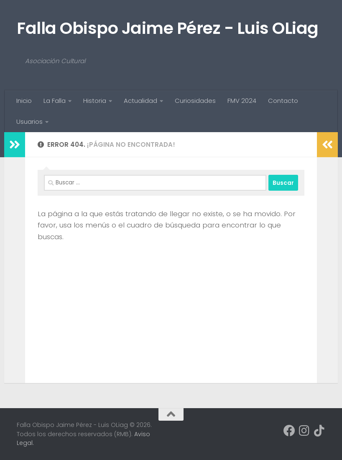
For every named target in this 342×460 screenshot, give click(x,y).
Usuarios (29, 121)
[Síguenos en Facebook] (289, 431)
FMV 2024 (241, 100)
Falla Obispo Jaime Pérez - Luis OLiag (168, 28)
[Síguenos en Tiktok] (319, 431)
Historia (94, 100)
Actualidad (140, 100)
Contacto (283, 100)
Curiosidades (195, 100)
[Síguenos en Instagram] (304, 431)
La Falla (54, 100)
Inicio (24, 100)
